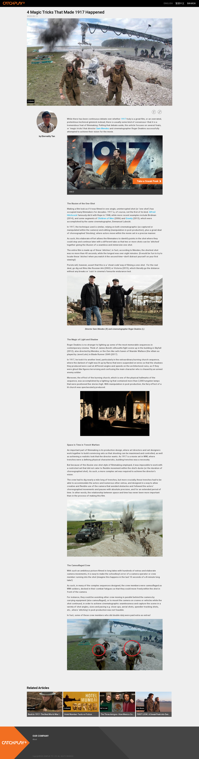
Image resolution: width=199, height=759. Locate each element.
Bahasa (191, 3)
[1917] (115, 165)
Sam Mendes (102, 128)
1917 (123, 119)
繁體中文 (179, 3)
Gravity (129, 218)
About (35, 739)
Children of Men (106, 218)
